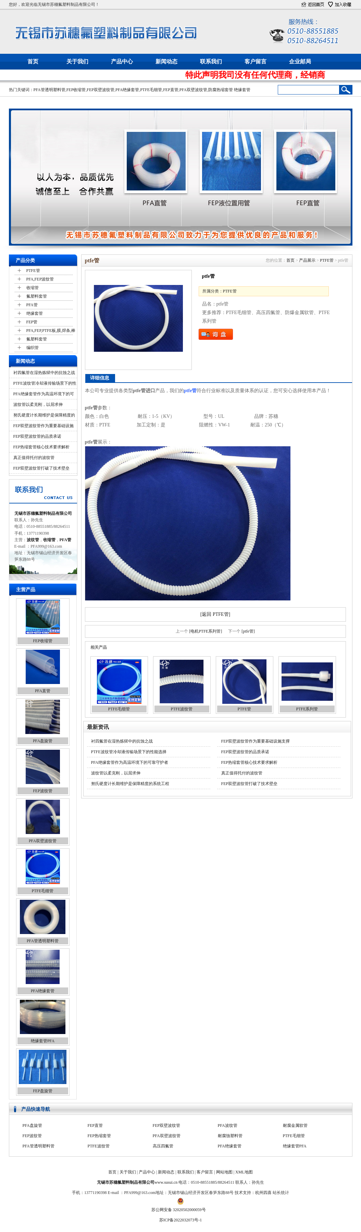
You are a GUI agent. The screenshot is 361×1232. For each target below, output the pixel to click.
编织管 (32, 347)
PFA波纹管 (227, 1135)
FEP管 (32, 322)
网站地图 (224, 1172)
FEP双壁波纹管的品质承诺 (37, 436)
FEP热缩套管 (99, 1146)
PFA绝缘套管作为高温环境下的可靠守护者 (129, 762)
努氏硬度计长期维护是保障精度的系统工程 (130, 783)
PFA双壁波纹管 (193, 89)
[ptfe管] (248, 631)
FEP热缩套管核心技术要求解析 (41, 447)
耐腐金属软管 (295, 1135)
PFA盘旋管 (42, 740)
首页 (32, 61)
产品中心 (122, 61)
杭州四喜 (263, 1192)
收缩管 (32, 287)
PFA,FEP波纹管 (40, 279)
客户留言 (255, 61)
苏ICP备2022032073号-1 (180, 1220)
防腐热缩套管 (220, 89)
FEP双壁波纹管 (100, 89)
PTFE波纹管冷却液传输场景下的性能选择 (128, 751)
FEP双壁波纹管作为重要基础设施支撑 (255, 741)
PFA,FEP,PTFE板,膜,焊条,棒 (50, 330)
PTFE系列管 (307, 709)
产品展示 (307, 260)
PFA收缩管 (162, 1125)
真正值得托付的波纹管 (33, 457)
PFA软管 (290, 1125)
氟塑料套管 (36, 296)
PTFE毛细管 (151, 89)
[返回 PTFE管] (215, 614)
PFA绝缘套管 (127, 89)
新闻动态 (166, 61)
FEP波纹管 (42, 790)
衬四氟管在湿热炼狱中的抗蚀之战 (44, 372)
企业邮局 (300, 61)
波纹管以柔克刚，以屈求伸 (38, 404)
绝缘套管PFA (42, 1040)
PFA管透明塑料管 (49, 89)
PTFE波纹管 (181, 709)
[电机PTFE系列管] (205, 631)
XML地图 (244, 1172)
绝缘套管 (242, 89)
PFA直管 (42, 690)
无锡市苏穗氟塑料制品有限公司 (43, 513)
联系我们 (211, 61)
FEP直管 (170, 89)
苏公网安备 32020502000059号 (178, 1209)
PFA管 (32, 304)
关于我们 (77, 61)
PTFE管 (33, 270)
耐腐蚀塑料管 (230, 1146)
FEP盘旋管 (42, 1090)
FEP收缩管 (76, 89)
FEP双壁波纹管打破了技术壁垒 (41, 468)
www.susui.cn (165, 1182)
